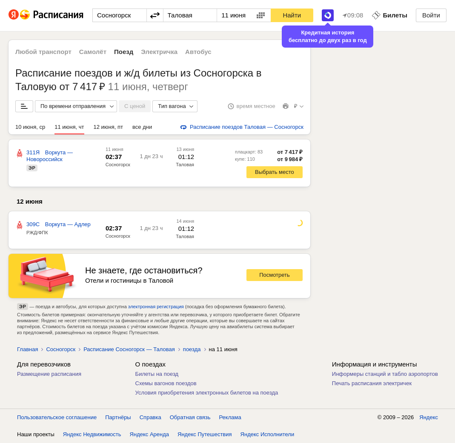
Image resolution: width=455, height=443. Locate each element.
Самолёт (92, 51)
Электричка (159, 51)
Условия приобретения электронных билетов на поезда (206, 392)
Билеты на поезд (157, 374)
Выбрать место (274, 172)
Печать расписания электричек (372, 383)
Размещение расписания (49, 374)
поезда (192, 349)
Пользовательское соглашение (57, 417)
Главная (27, 349)
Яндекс (428, 417)
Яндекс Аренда (149, 434)
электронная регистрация (156, 306)
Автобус (198, 51)
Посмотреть (274, 275)
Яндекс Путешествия (204, 434)
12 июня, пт (108, 127)
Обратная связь (190, 417)
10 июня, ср (30, 127)
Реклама (230, 417)
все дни (142, 127)
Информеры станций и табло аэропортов (385, 374)
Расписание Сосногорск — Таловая (129, 349)
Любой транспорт (43, 51)
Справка (150, 417)
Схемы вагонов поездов (166, 383)
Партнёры (118, 417)
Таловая (185, 236)
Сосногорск (118, 164)
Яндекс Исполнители (267, 434)
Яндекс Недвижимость (92, 434)
